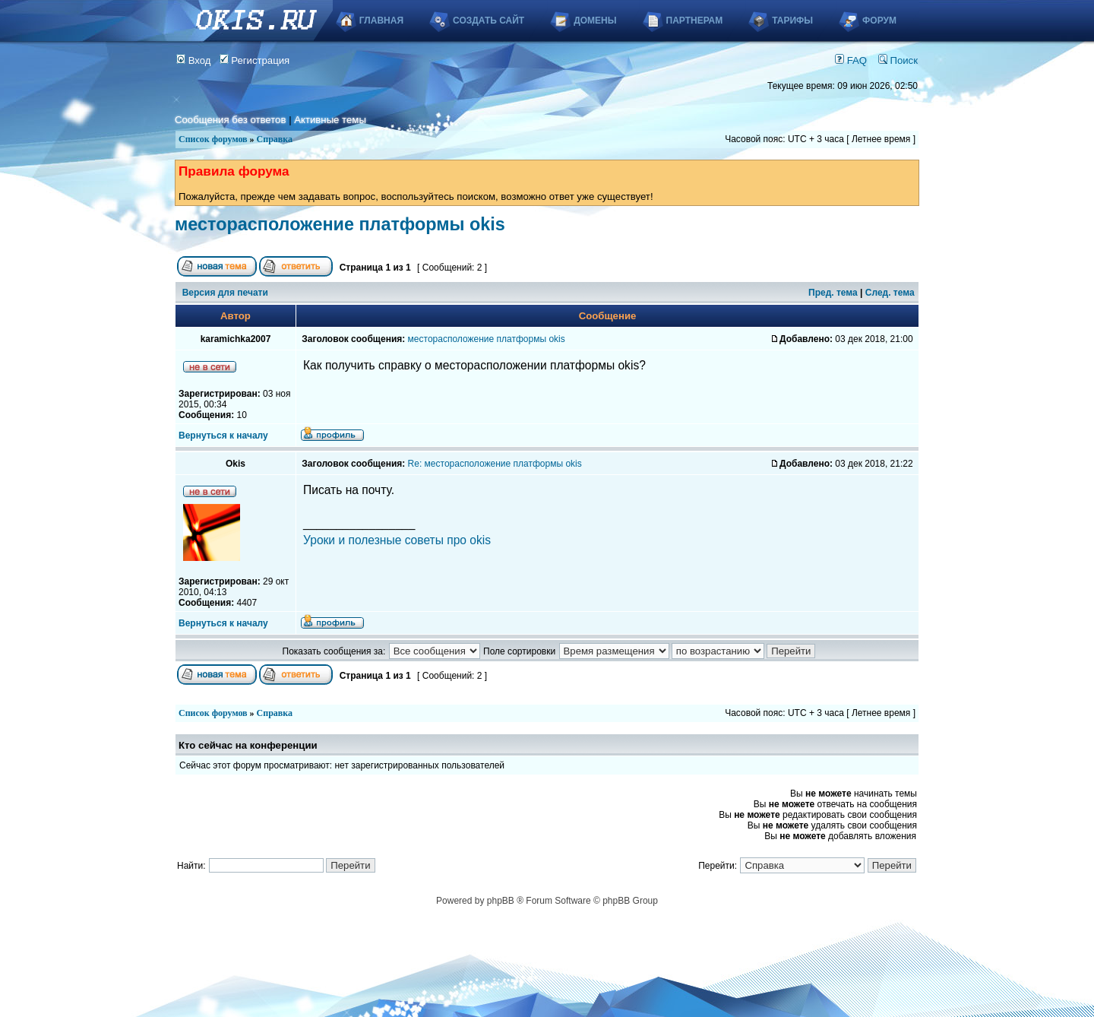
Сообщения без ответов (230, 119)
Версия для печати (225, 292)
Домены (595, 20)
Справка (274, 139)
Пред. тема (833, 292)
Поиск (898, 60)
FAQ (851, 60)
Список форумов (213, 139)
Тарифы (792, 20)
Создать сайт (488, 20)
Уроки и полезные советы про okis (397, 540)
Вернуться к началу (223, 435)
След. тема (890, 292)
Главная (381, 20)
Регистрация (255, 60)
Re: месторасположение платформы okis (495, 463)
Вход (193, 60)
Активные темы (330, 119)
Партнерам (694, 20)
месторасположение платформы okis (340, 224)
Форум (879, 20)
